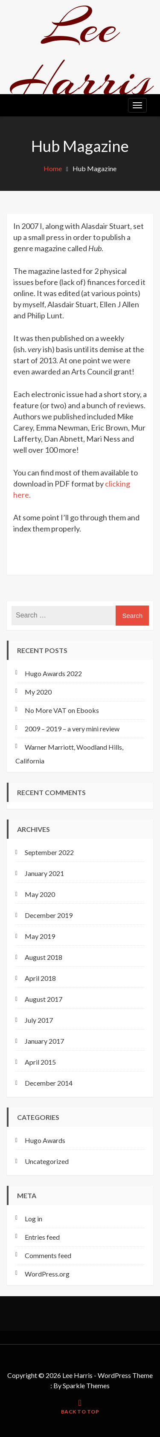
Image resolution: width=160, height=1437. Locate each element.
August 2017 (43, 999)
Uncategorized (47, 1161)
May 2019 (40, 936)
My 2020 (38, 692)
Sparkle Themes (86, 1385)
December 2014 (49, 1083)
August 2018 (43, 957)
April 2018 (40, 978)
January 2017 (44, 1041)
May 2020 (40, 894)
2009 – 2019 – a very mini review (72, 728)
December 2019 (49, 915)
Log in (33, 1218)
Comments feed (48, 1255)
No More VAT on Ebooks (62, 710)
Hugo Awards (45, 1140)
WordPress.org (47, 1274)
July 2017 (39, 1020)
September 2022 (49, 852)
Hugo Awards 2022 (53, 673)
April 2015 (40, 1062)
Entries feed (42, 1237)
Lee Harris (80, 53)
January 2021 (44, 873)
